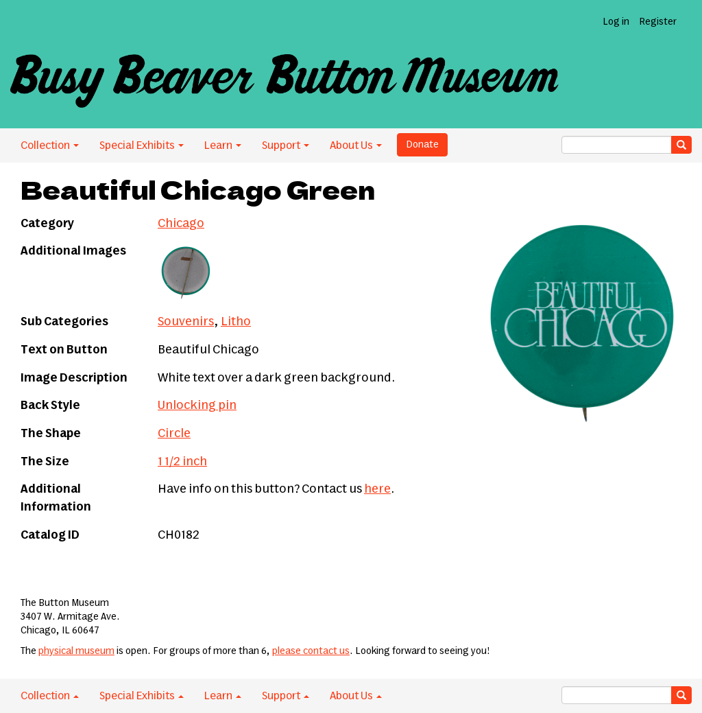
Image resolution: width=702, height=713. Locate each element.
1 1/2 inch (182, 462)
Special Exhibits (141, 145)
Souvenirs (186, 322)
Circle (174, 434)
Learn (222, 145)
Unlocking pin (197, 405)
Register (658, 22)
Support (285, 145)
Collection (50, 145)
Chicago (181, 224)
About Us (356, 145)
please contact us (311, 651)
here (377, 489)
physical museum (76, 651)
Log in (616, 22)
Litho (236, 322)
